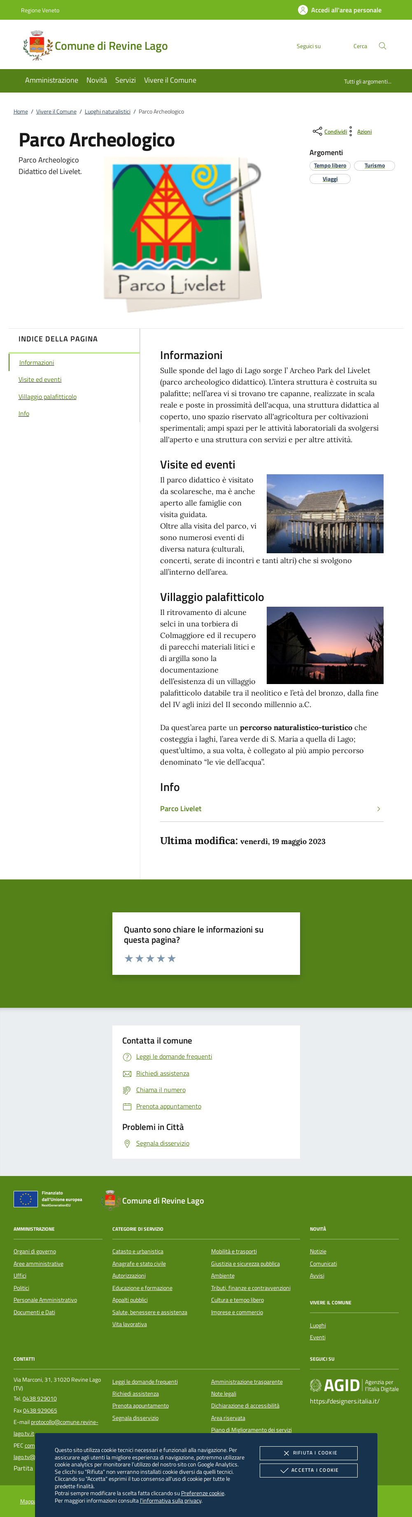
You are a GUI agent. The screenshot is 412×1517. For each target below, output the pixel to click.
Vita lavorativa (129, 1324)
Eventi (318, 1337)
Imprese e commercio (237, 1312)
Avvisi (317, 1275)
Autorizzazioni (129, 1275)
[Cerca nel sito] (382, 46)
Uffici (20, 1275)
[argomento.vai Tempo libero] (330, 165)
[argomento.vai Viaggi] (330, 179)
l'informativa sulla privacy (170, 1500)
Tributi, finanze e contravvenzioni (251, 1287)
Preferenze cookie (202, 1493)
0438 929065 (40, 1410)
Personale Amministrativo (45, 1299)
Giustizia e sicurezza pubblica (245, 1263)
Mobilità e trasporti (234, 1251)
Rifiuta (309, 1453)
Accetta (308, 1470)
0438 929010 (40, 1398)
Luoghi (318, 1325)
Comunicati (323, 1263)
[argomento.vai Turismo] (375, 165)
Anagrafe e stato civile (139, 1263)
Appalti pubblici (130, 1299)
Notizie (318, 1251)
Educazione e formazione (142, 1287)
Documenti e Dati (34, 1312)
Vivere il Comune (56, 111)
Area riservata (228, 1417)
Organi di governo (35, 1251)
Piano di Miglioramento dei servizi (251, 1429)
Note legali (223, 1393)
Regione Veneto (40, 10)
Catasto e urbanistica (137, 1251)
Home (21, 111)
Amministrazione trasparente (247, 1381)
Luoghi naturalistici (107, 111)
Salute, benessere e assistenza (149, 1312)
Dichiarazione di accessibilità (245, 1405)
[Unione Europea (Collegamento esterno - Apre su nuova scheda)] (50, 1200)
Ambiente (223, 1275)
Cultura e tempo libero (237, 1299)
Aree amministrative (38, 1263)
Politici (21, 1287)
